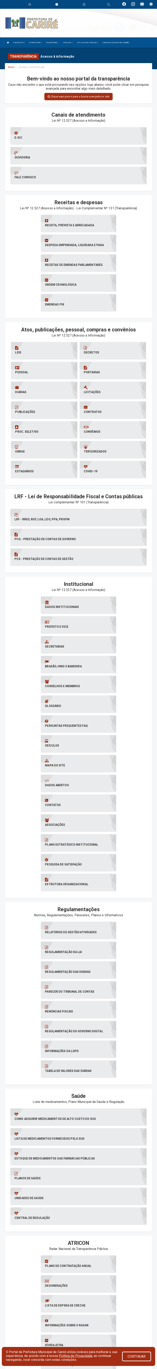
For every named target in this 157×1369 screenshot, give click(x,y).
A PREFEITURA (35, 42)
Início (11, 67)
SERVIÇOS (68, 42)
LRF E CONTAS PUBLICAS (88, 42)
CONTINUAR (137, 1356)
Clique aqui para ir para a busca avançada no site (78, 96)
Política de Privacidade (75, 1356)
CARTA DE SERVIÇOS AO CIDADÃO (116, 42)
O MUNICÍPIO (19, 42)
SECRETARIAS (52, 42)
